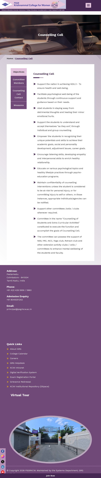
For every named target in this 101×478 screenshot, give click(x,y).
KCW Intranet (17, 367)
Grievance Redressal (20, 381)
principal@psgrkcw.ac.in (19, 309)
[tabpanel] (58, 163)
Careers (14, 358)
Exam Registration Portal (23, 377)
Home (10, 58)
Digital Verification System (23, 372)
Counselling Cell (24, 58)
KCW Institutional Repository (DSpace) (29, 386)
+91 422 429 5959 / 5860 (19, 290)
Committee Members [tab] (19, 81)
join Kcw (50, 475)
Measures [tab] (19, 105)
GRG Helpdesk (17, 363)
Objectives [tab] (18, 72)
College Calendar (19, 353)
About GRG (15, 349)
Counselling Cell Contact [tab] (19, 94)
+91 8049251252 (15, 299)
